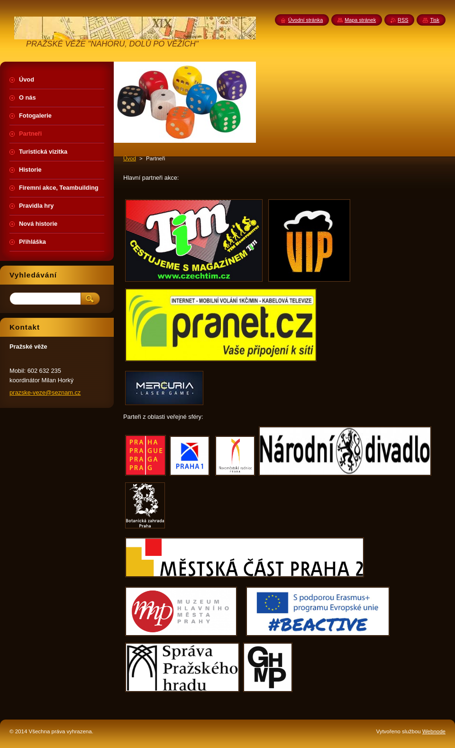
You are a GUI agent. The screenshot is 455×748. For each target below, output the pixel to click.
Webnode (434, 731)
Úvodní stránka (305, 20)
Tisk (434, 20)
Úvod (129, 158)
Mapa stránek (360, 20)
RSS (403, 20)
